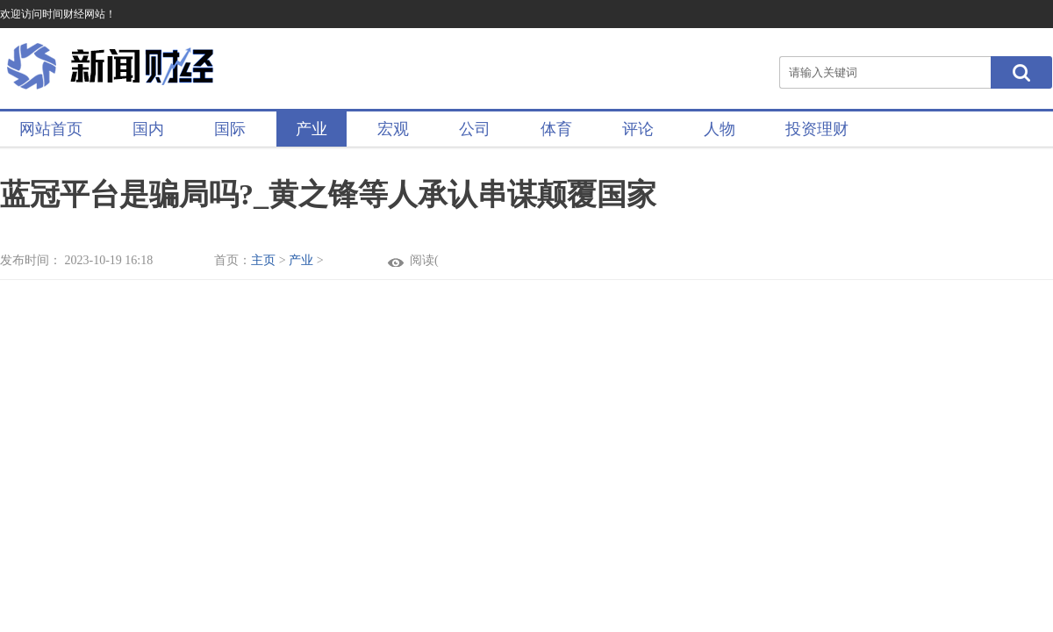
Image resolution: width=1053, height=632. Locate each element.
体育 (556, 129)
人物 (719, 129)
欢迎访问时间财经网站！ (58, 14)
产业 (311, 129)
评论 (638, 129)
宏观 (393, 129)
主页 (263, 260)
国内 (148, 129)
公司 (475, 129)
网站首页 (50, 129)
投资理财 (817, 129)
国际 (230, 129)
